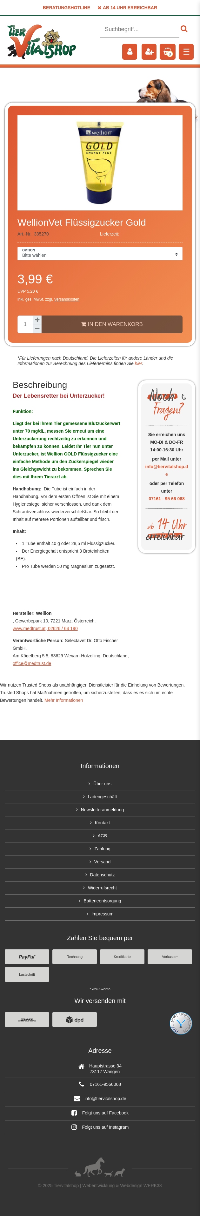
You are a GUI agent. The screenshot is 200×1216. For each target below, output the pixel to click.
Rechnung (75, 957)
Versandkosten (66, 299)
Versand (102, 861)
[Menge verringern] (37, 328)
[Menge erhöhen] (37, 320)
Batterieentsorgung (102, 900)
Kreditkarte (122, 957)
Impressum (102, 913)
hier (138, 363)
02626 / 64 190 (62, 628)
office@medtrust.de (32, 663)
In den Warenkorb (112, 324)
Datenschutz (102, 874)
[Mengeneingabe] (25, 324)
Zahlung (102, 848)
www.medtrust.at (29, 628)
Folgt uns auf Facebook (100, 1112)
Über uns (102, 783)
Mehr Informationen (63, 700)
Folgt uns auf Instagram (100, 1127)
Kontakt (102, 822)
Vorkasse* (170, 957)
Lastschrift (27, 974)
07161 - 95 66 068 (167, 498)
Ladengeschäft (102, 796)
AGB (102, 835)
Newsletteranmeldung (102, 809)
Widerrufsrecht (102, 887)
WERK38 (152, 1185)
